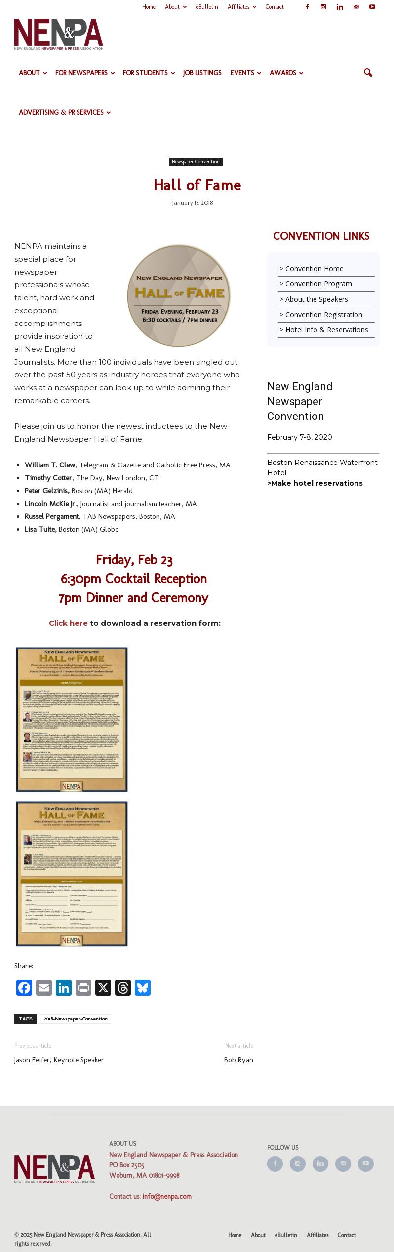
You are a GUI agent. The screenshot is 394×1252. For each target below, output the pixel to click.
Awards (287, 73)
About (176, 6)
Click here (68, 623)
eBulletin (207, 6)
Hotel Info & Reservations (326, 329)
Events (246, 73)
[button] (368, 73)
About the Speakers (316, 299)
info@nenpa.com (167, 1196)
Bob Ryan (238, 1059)
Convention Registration (323, 314)
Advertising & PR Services (65, 112)
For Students (149, 73)
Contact (275, 6)
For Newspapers (85, 73)
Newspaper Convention (196, 162)
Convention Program (318, 283)
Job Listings (202, 73)
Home (149, 6)
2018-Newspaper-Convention (75, 1019)
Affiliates (242, 6)
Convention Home (314, 268)
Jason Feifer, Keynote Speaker (59, 1059)
